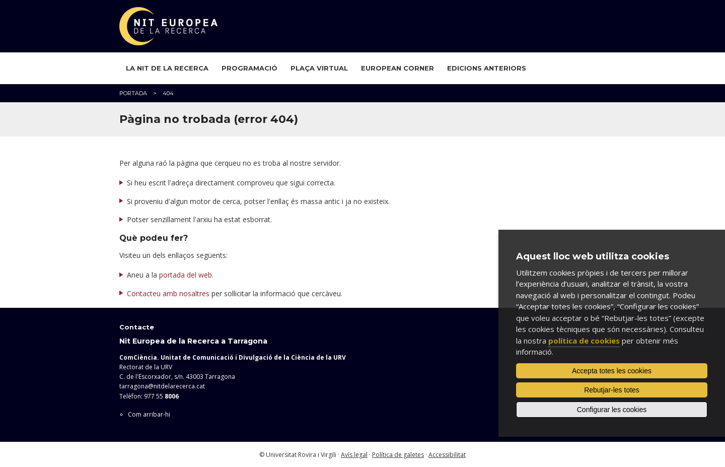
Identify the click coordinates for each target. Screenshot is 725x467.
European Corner (397, 68)
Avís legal (354, 454)
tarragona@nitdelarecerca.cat (162, 386)
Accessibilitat (447, 454)
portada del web (185, 275)
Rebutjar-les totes (611, 390)
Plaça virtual (319, 68)
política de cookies (584, 341)
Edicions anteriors (486, 68)
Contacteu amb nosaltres (168, 293)
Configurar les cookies (612, 410)
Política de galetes (398, 454)
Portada (133, 93)
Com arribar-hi (149, 414)
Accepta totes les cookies (611, 371)
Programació (249, 68)
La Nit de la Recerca (167, 68)
